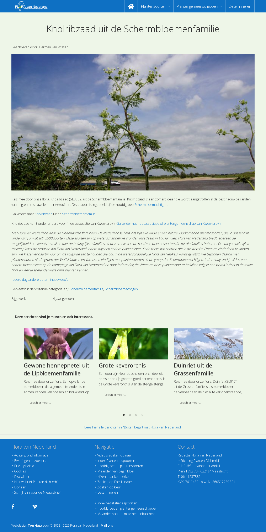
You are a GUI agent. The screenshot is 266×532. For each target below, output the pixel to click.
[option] (58, 403)
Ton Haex (35, 525)
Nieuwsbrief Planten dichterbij (36, 482)
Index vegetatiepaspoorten (117, 503)
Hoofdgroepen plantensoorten (120, 466)
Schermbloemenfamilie (79, 214)
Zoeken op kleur (109, 487)
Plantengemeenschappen (197, 6)
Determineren (240, 6)
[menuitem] (131, 6)
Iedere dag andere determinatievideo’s (39, 279)
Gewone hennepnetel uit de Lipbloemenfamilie (56, 404)
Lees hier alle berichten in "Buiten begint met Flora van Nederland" (133, 427)
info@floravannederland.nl (200, 466)
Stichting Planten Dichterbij (199, 460)
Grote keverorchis (122, 401)
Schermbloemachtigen (150, 204)
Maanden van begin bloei (115, 471)
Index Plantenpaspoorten (116, 460)
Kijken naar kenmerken (114, 476)
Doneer (20, 487)
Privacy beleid (24, 466)
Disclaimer (22, 476)
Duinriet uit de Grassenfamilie (193, 404)
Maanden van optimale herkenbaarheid (126, 513)
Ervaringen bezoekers (30, 460)
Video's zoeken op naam (115, 455)
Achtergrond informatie (31, 455)
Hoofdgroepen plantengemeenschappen (127, 508)
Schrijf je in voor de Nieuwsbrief (37, 492)
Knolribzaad (43, 214)
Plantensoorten (153, 6)
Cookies (20, 471)
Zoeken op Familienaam (115, 482)
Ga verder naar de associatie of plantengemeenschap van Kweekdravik (168, 223)
